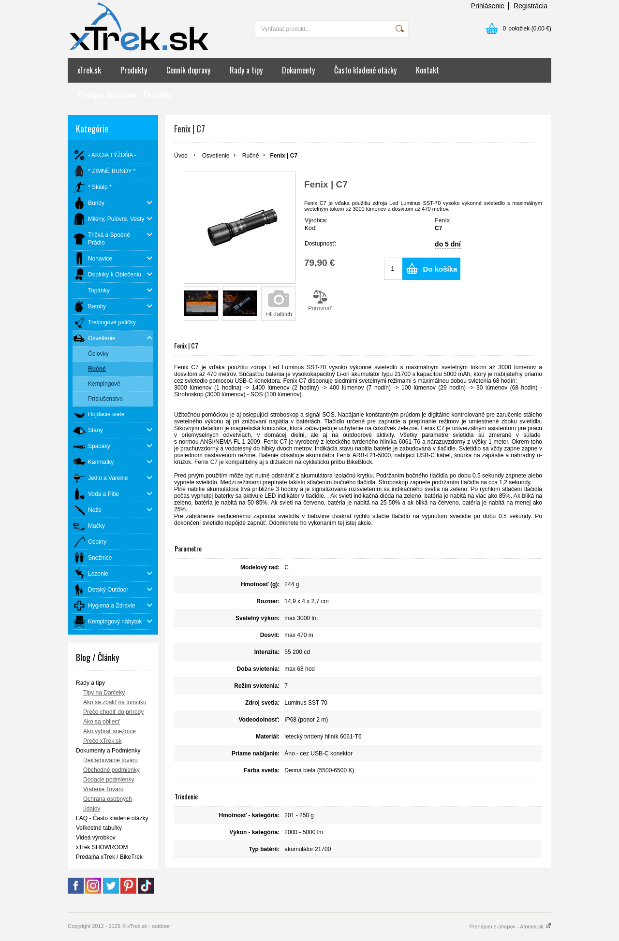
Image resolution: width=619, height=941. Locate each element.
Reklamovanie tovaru (110, 760)
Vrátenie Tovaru (103, 789)
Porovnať (320, 301)
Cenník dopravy (188, 70)
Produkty (133, 70)
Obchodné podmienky (111, 770)
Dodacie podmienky (108, 779)
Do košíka (440, 269)
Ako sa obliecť (101, 721)
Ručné (250, 155)
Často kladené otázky (365, 70)
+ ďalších (278, 314)
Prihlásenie (487, 6)
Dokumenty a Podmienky (108, 750)
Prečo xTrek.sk (102, 741)
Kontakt (427, 70)
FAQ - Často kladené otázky (112, 818)
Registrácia (530, 6)
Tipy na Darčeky (104, 692)
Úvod (181, 155)
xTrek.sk (89, 70)
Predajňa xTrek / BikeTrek (109, 857)
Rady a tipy (246, 70)
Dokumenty (298, 70)
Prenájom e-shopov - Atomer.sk (510, 926)
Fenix (442, 220)
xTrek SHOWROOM (102, 847)
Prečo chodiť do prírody (113, 712)
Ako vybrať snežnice (109, 731)
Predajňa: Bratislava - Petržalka (124, 95)
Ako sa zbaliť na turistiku (115, 702)
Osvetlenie (216, 155)
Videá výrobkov (96, 837)
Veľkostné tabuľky (99, 828)
